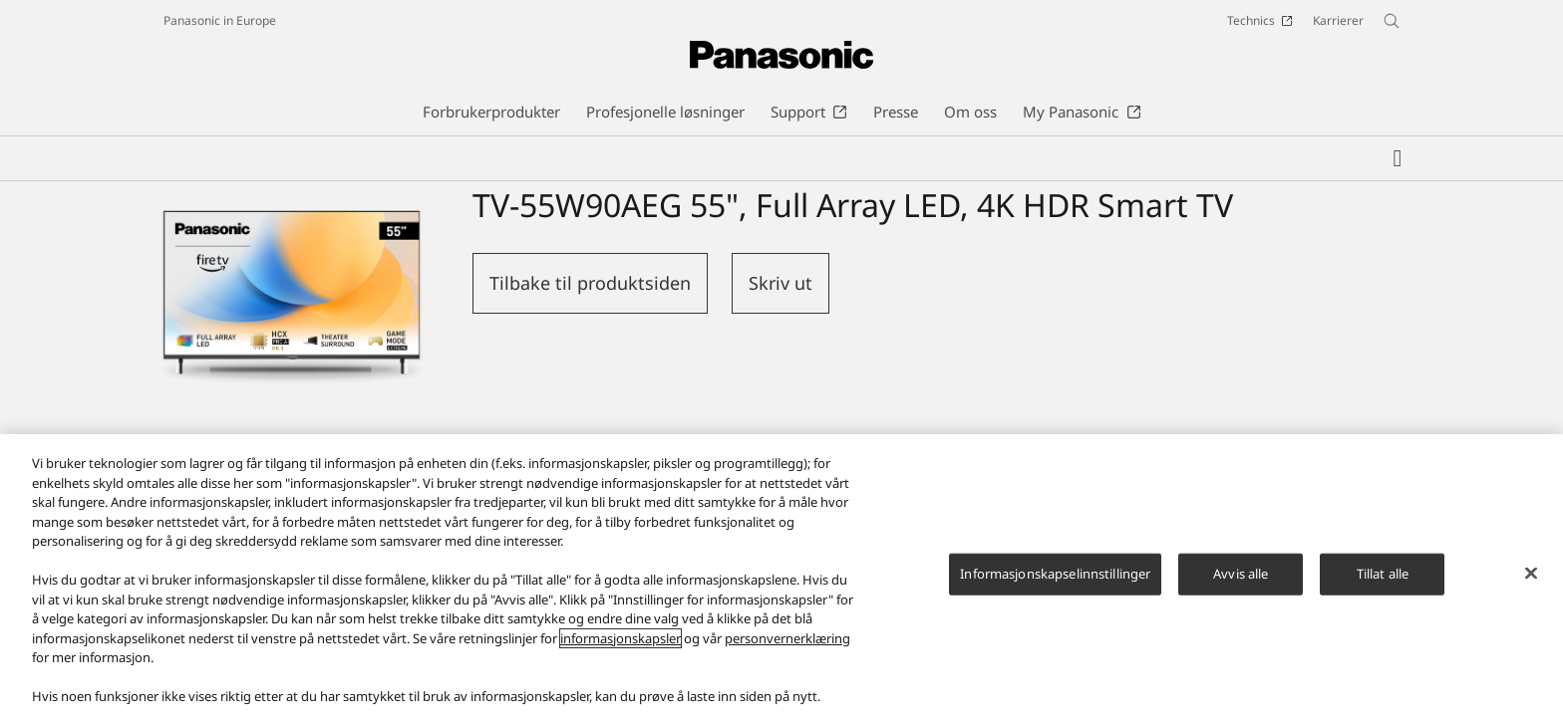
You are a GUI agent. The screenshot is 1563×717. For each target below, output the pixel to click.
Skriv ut (780, 283)
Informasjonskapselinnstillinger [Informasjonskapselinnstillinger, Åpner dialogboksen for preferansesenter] (1055, 574)
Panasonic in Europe (219, 20)
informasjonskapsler (620, 638)
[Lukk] (1531, 574)
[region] (781, 575)
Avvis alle (1240, 574)
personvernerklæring (787, 638)
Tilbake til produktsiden (590, 283)
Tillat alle (1382, 574)
